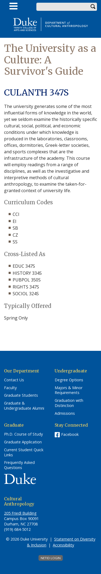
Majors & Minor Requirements (68, 390)
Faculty (10, 387)
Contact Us (14, 380)
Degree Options (69, 380)
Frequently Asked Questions (19, 465)
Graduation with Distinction (69, 403)
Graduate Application (23, 442)
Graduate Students (21, 395)
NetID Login (51, 558)
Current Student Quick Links (23, 452)
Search (93, 7)
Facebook (70, 434)
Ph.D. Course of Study (23, 434)
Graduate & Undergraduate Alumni (24, 406)
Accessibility (63, 545)
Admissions (65, 413)
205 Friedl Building (20, 513)
